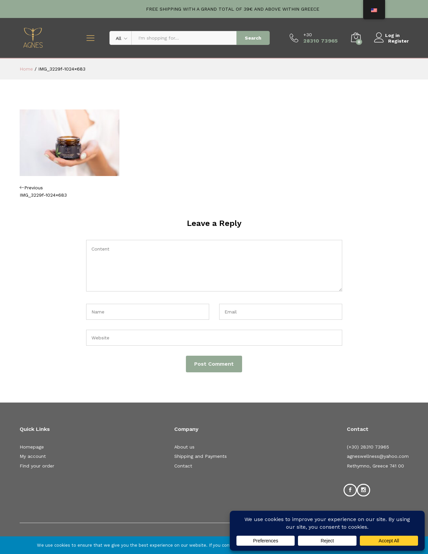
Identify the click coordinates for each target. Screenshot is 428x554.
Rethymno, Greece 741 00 (375, 465)
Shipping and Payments (200, 456)
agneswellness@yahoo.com (378, 456)
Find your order (37, 465)
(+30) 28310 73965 (368, 447)
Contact (183, 465)
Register (398, 40)
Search (253, 38)
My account (33, 456)
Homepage (32, 447)
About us (184, 447)
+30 (307, 34)
